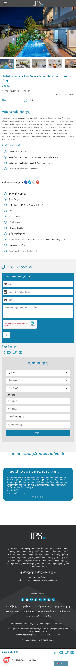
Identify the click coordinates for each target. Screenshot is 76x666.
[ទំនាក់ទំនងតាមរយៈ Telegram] (9, 352)
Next (72, 32)
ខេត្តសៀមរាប (26, 607)
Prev (3, 32)
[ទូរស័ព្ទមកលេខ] (15, 352)
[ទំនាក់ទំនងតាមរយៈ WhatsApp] (3, 352)
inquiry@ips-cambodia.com (45, 580)
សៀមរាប (42, 555)
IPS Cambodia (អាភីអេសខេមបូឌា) (23, 624)
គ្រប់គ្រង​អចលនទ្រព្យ (62, 607)
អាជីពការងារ (65, 612)
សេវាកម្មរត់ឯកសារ (13, 612)
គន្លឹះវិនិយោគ (29, 612)
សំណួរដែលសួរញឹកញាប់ (47, 612)
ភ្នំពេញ (33, 555)
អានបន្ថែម (28, 487)
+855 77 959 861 (18, 267)
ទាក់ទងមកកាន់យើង (32, 617)
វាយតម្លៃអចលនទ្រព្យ (43, 607)
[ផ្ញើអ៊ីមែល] (20, 352)
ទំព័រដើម (47, 617)
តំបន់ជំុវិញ (10, 395)
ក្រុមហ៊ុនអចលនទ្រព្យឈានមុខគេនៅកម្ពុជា (50, 624)
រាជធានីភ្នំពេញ (11, 607)
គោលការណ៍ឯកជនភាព (46, 640)
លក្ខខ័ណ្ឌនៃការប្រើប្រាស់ (29, 640)
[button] (5, 3)
